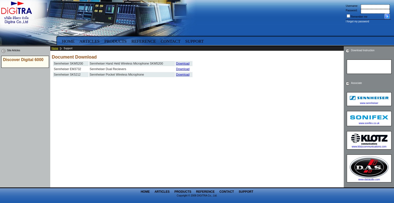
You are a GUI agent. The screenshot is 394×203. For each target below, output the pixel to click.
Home (68, 41)
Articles (89, 41)
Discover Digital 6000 (23, 60)
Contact (170, 41)
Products (115, 41)
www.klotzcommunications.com (369, 146)
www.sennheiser (369, 103)
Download (182, 63)
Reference (143, 41)
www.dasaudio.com (369, 179)
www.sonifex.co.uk (369, 123)
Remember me (359, 16)
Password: (352, 10)
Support (194, 41)
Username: (352, 6)
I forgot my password (357, 21)
